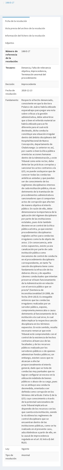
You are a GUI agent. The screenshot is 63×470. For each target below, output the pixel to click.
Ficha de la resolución (16, 21)
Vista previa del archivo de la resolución (25, 28)
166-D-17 (10, 2)
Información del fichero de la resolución (25, 35)
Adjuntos (9, 42)
